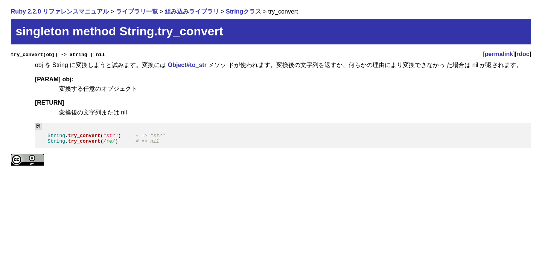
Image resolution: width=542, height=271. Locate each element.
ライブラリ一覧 (137, 11)
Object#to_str (187, 65)
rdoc (523, 54)
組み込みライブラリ (192, 11)
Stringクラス (243, 11)
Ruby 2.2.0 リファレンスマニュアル (60, 11)
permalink (499, 54)
